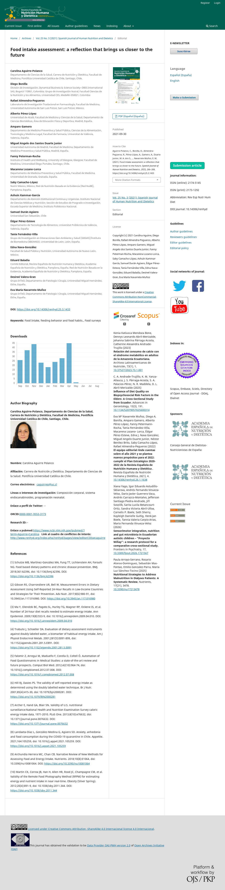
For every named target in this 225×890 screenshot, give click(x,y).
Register (205, 2)
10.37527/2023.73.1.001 (128, 370)
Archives (26, 38)
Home (13, 38)
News (97, 26)
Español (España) (181, 75)
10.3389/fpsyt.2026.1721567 (131, 553)
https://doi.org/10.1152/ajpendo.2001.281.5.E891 (41, 647)
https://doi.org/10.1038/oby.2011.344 (33, 790)
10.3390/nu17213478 (127, 589)
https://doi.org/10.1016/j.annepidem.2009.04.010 (41, 621)
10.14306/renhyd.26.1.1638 (130, 479)
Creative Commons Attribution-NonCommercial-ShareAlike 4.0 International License (134, 296)
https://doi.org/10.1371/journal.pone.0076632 (39, 723)
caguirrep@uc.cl (47, 484)
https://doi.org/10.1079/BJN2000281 (33, 696)
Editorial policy (179, 248)
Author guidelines (76, 26)
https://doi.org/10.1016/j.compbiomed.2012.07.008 (42, 674)
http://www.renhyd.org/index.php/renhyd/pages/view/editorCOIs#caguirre (57, 538)
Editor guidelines (181, 242)
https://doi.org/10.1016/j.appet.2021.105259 (38, 746)
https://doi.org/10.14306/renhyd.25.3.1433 (43, 309)
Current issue (13, 26)
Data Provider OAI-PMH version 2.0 (108, 845)
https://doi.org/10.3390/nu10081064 (67, 763)
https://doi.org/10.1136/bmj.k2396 (32, 576)
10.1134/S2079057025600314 (132, 410)
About (128, 26)
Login (217, 2)
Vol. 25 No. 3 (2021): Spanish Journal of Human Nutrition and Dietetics (74, 38)
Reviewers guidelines (183, 237)
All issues (53, 26)
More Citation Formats (127, 180)
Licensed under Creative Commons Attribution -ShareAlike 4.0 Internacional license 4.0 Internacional (91, 829)
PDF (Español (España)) (131, 116)
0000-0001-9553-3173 (33, 514)
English (174, 80)
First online (35, 26)
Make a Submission (184, 97)
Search (212, 26)
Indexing (112, 26)
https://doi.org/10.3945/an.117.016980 (71, 598)
